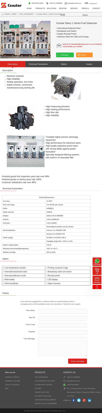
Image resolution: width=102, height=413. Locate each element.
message (97, 282)
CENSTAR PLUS (63, 9)
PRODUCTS (40, 8)
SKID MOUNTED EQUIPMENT (45, 400)
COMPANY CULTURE (12, 381)
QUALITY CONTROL (12, 385)
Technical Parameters (38, 64)
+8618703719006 (37, 3)
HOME (29, 8)
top (97, 288)
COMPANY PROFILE (12, 377)
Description (13, 64)
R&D (6, 388)
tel (97, 273)
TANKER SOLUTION (42, 392)
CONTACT (96, 8)
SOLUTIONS (51, 8)
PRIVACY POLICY (71, 411)
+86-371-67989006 (55, 3)
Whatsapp (64, 55)
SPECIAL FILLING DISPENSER (46, 403)
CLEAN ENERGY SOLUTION (45, 381)
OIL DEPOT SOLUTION (43, 396)
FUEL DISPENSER (26, 14)
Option (64, 64)
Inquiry (83, 55)
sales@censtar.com (74, 3)
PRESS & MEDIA (85, 9)
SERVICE (74, 8)
